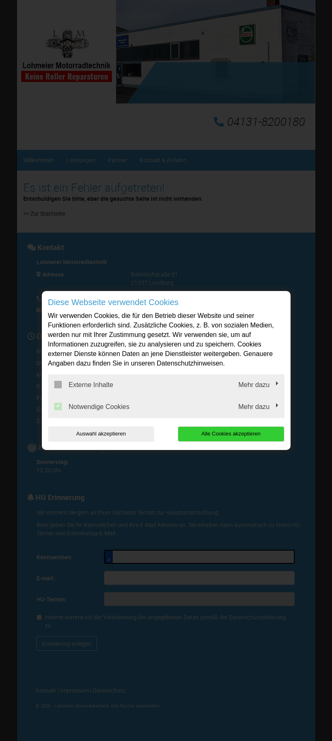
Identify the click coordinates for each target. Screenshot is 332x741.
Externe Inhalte (84, 384)
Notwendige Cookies (92, 406)
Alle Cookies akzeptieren (231, 434)
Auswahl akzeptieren (101, 434)
